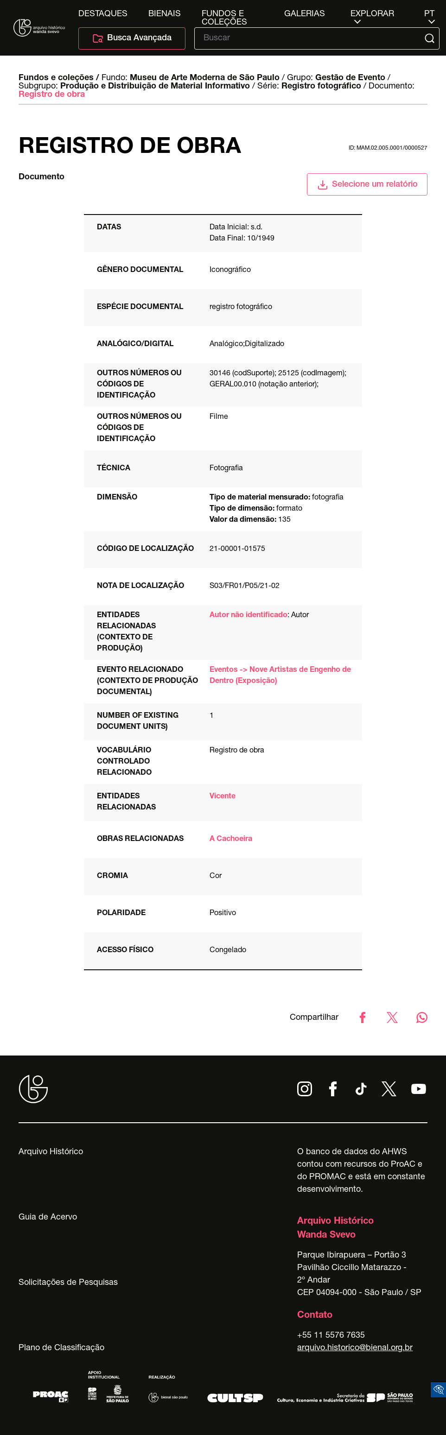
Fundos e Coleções (224, 14)
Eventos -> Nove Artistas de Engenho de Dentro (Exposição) (280, 676)
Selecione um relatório (367, 184)
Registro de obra (52, 95)
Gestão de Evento (350, 78)
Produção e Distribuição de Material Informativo (155, 86)
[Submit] (430, 38)
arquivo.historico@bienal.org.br (355, 1348)
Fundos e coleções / (59, 78)
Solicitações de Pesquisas (68, 1283)
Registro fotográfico (321, 86)
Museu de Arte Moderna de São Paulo (205, 78)
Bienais (164, 14)
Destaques (102, 14)
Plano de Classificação (61, 1348)
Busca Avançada (132, 38)
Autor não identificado (248, 616)
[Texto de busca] (310, 38)
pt (429, 14)
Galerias (304, 14)
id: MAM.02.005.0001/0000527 (388, 148)
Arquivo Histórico (51, 1152)
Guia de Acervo (48, 1218)
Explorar (372, 14)
